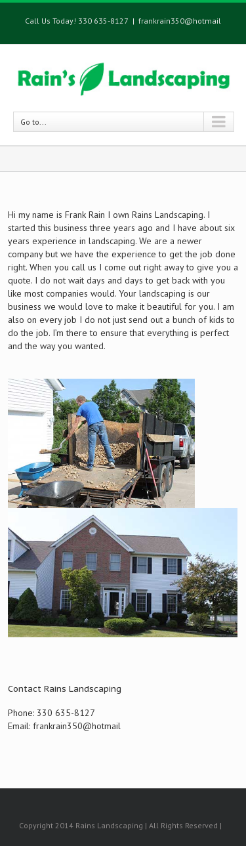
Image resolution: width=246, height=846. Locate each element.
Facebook (122, 794)
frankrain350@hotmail (179, 21)
